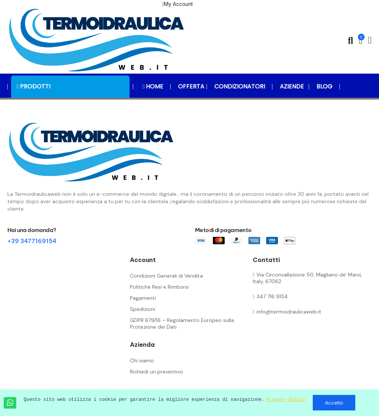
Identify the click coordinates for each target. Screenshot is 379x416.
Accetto (334, 403)
